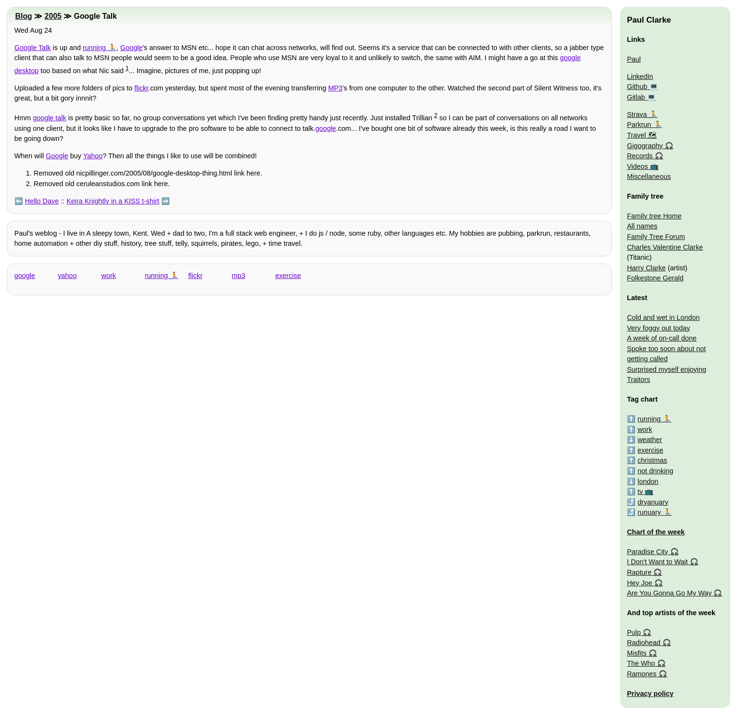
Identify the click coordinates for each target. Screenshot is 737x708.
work (109, 275)
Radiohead (644, 642)
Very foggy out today (658, 328)
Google (131, 47)
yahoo (67, 275)
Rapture (639, 572)
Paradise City (647, 552)
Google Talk (32, 47)
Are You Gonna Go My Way (669, 593)
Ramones (642, 674)
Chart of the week (656, 532)
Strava (637, 114)
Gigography (644, 146)
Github (637, 86)
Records (640, 156)
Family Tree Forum (656, 236)
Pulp (634, 632)
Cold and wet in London (663, 317)
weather (649, 439)
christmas (652, 460)
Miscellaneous (649, 176)
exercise (288, 275)
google (325, 128)
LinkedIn (640, 76)
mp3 (238, 275)
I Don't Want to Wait (657, 562)
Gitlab (636, 97)
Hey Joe (639, 583)
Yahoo (93, 156)
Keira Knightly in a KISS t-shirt (112, 201)
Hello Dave (42, 201)
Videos (637, 166)
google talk (49, 118)
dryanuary (652, 502)
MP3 (335, 88)
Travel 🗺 (641, 135)
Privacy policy (650, 693)
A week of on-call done (662, 338)
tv (640, 491)
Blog (23, 16)
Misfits (637, 653)
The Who (641, 663)
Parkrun (639, 124)
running (94, 47)
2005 (53, 16)
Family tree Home (654, 216)
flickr (141, 88)
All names (642, 226)
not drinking (655, 471)
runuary (649, 512)
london (647, 481)
